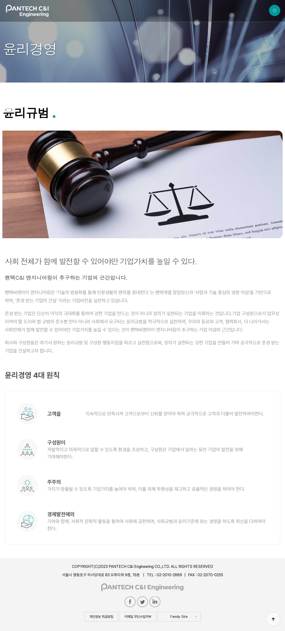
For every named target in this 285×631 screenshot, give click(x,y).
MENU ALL (274, 10)
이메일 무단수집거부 (137, 616)
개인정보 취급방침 (101, 616)
